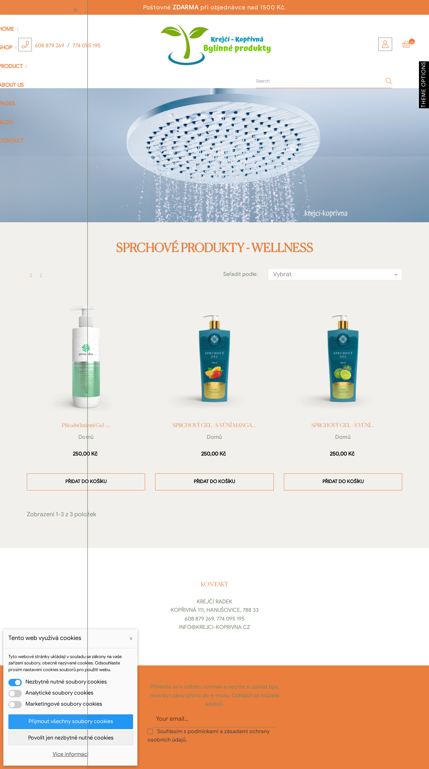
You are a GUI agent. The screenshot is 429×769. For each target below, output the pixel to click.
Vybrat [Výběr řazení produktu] (337, 274)
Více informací (70, 754)
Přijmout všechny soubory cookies (70, 721)
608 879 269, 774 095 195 (215, 618)
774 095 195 (86, 45)
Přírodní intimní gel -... (86, 425)
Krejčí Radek (214, 601)
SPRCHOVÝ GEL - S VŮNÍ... (342, 425)
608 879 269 (49, 45)
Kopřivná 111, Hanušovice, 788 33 (215, 610)
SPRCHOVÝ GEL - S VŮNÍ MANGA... (214, 425)
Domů (86, 437)
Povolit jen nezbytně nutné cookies (71, 737)
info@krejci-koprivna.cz (214, 627)
